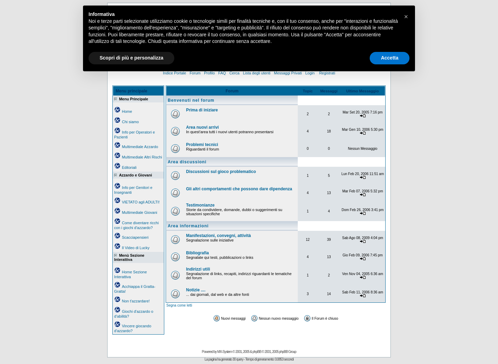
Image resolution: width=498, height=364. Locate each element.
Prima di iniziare (202, 110)
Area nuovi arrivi (202, 127)
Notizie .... (195, 290)
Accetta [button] (389, 58)
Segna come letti (179, 305)
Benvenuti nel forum (191, 100)
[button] (406, 16)
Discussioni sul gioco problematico (221, 171)
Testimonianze (200, 205)
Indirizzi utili (198, 269)
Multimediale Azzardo (140, 147)
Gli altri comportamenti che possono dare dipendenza (239, 188)
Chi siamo (130, 122)
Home (127, 111)
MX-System (224, 352)
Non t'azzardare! (135, 301)
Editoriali (129, 167)
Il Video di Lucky (135, 248)
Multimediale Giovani (139, 212)
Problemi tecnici (202, 144)
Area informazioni (188, 226)
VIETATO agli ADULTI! (140, 202)
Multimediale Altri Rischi (142, 157)
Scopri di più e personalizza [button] (131, 58)
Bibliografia (197, 253)
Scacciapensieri (135, 237)
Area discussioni (187, 162)
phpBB (256, 352)
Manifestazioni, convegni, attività (218, 235)
